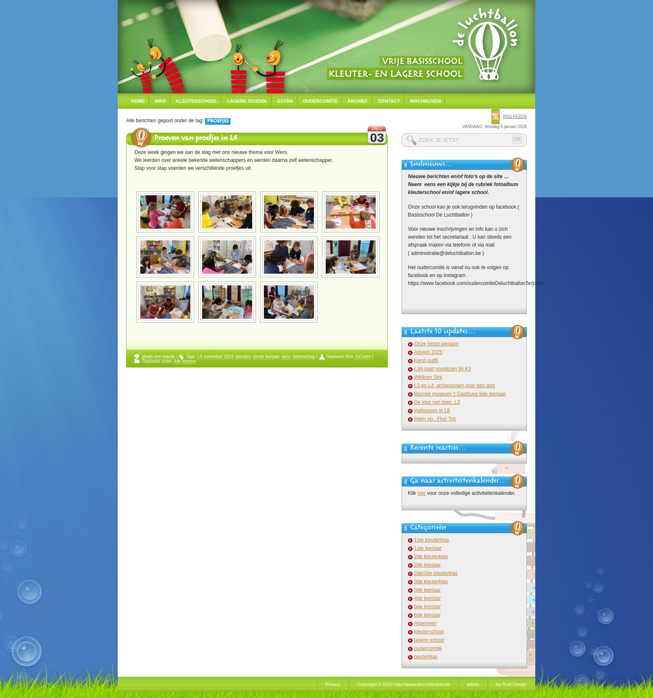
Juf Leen (363, 356)
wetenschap (304, 356)
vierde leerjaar (266, 356)
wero (286, 356)
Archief (357, 100)
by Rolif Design (511, 684)
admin (473, 684)
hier (422, 493)
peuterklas (425, 657)
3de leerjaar (427, 590)
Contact (389, 100)
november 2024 (218, 356)
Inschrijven (425, 100)
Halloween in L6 (432, 410)
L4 (199, 356)
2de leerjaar (427, 565)
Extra (285, 100)
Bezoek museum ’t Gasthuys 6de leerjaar (460, 394)
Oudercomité (320, 100)
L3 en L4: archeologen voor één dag (454, 385)
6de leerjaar (427, 615)
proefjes (243, 356)
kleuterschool (429, 632)
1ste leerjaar (428, 548)
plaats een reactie (158, 356)
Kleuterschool (196, 100)
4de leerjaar (185, 361)
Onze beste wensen (436, 344)
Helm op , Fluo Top (435, 419)
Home (138, 100)
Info (160, 100)
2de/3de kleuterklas (436, 573)
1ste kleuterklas (431, 540)
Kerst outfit (426, 360)
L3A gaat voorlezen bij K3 (442, 369)
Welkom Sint (428, 377)
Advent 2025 (428, 352)
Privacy (332, 684)
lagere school (429, 640)
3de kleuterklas (431, 582)
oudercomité (428, 648)
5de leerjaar (427, 607)
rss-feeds (515, 116)
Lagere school (247, 100)
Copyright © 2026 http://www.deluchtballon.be (403, 684)
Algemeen (425, 623)
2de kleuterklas (431, 556)
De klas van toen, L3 (437, 402)
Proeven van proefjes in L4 (195, 139)
